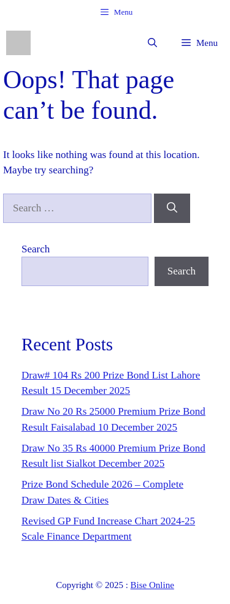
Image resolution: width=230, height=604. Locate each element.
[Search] (172, 208)
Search (35, 249)
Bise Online (152, 585)
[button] (152, 43)
